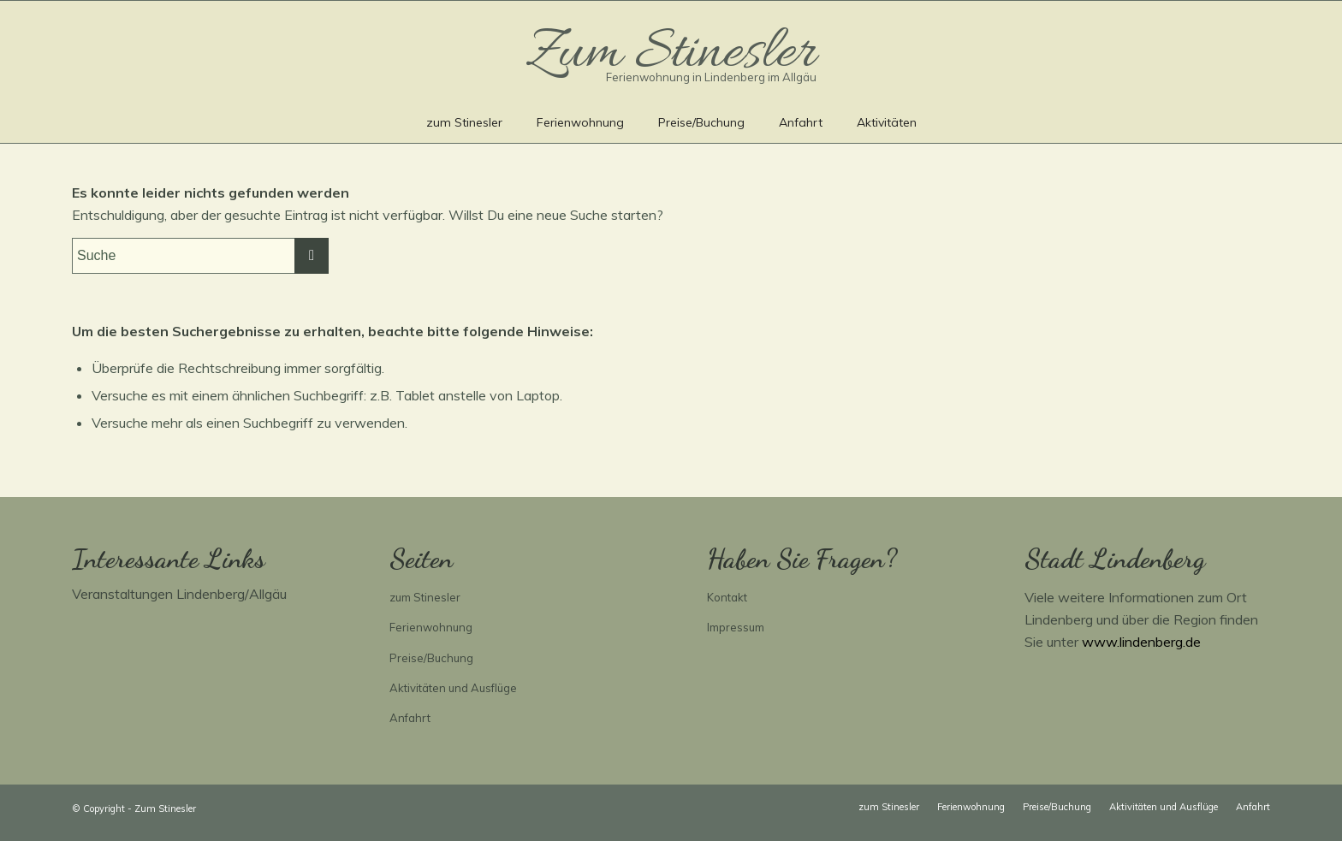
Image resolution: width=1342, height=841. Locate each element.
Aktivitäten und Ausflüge (453, 688)
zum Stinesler (424, 597)
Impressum (735, 627)
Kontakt (727, 597)
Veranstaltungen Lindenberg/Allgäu (179, 593)
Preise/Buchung (431, 658)
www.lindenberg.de (1141, 641)
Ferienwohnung (430, 627)
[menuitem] (464, 121)
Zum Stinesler (165, 808)
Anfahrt (410, 718)
